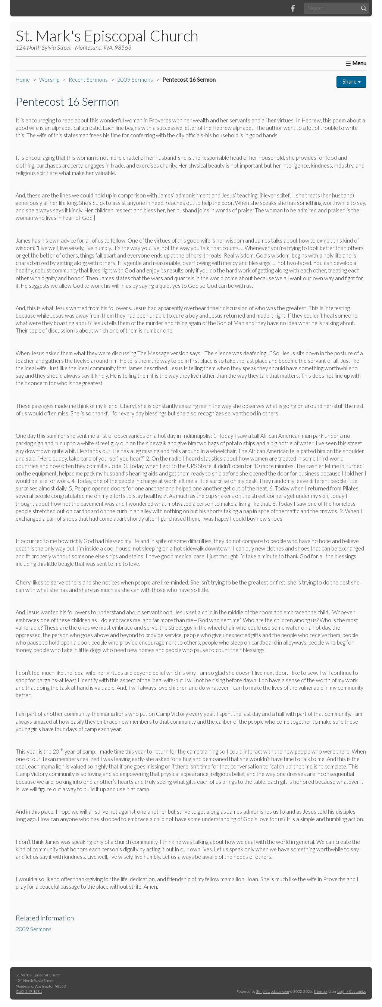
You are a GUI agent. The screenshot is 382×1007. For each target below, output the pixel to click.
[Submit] (363, 8)
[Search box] (336, 8)
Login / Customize (351, 991)
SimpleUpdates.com (272, 991)
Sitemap (320, 991)
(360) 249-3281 (29, 991)
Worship (49, 80)
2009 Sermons (135, 80)
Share (351, 81)
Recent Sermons (88, 80)
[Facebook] (293, 8)
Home (23, 80)
